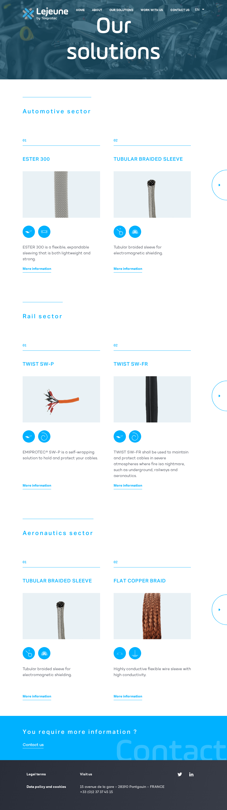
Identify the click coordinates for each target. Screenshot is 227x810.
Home (80, 10)
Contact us (179, 10)
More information (37, 269)
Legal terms (36, 774)
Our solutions (121, 10)
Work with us (152, 10)
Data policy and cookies (46, 787)
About (97, 10)
